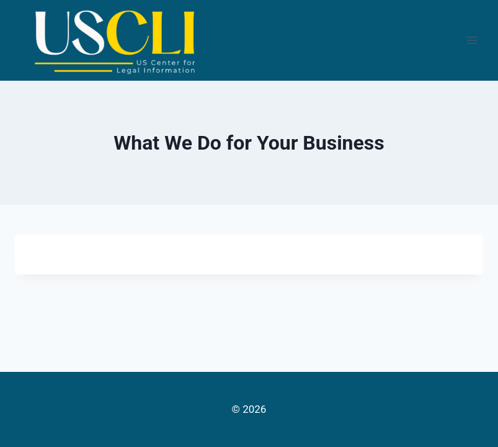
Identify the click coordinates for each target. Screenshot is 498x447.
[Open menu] (471, 40)
